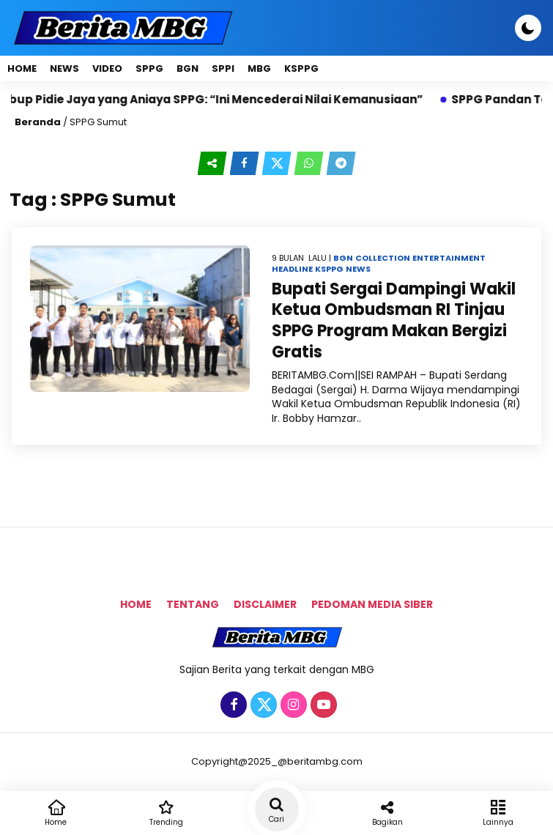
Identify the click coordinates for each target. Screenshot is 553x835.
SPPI (223, 68)
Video (107, 68)
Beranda (38, 122)
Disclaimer (265, 604)
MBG (259, 68)
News (64, 68)
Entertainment (449, 258)
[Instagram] (292, 705)
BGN (187, 68)
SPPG (149, 68)
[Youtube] (322, 705)
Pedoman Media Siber (372, 604)
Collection (382, 258)
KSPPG (301, 68)
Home (22, 68)
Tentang (192, 604)
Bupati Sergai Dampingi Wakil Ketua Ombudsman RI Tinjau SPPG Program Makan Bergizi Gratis (394, 320)
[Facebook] (232, 705)
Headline (292, 269)
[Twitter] (262, 705)
